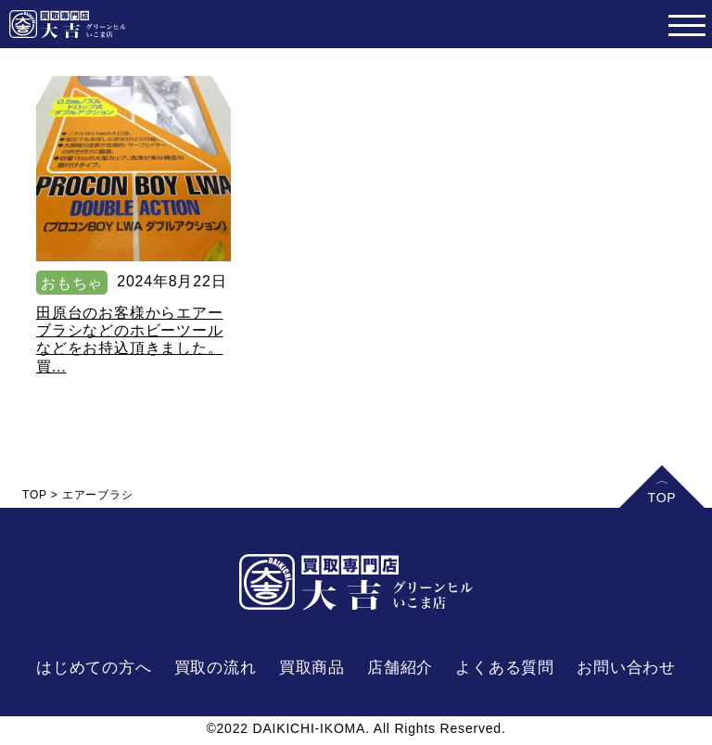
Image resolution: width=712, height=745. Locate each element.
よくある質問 (504, 667)
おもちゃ (72, 283)
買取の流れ (215, 667)
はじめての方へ (94, 667)
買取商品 (312, 667)
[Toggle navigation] (686, 24)
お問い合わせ (626, 667)
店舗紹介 (400, 667)
